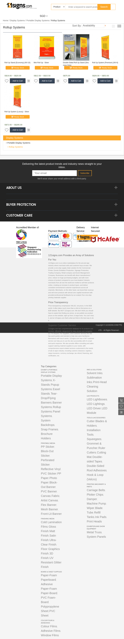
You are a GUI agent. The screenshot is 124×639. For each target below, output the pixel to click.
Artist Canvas (49, 500)
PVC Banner (49, 491)
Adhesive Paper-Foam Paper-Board (49, 589)
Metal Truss (94, 532)
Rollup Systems (15, 147)
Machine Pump (96, 503)
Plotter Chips (95, 494)
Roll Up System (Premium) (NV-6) (105, 63)
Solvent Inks (94, 373)
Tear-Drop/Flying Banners (49, 398)
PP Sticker (47, 446)
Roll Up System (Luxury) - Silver (16, 112)
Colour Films (49, 626)
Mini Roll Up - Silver (41, 63)
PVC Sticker (48, 473)
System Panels (96, 536)
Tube (90, 512)
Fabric (55, 495)
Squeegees (94, 439)
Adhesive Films (50, 630)
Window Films (50, 635)
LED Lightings (96, 403)
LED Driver (94, 408)
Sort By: (76, 25)
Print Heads (94, 521)
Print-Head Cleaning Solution (97, 386)
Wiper (90, 508)
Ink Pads (100, 517)
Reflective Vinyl (50, 469)
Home (5, 20)
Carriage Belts (96, 490)
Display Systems (17, 20)
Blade (99, 508)
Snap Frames (49, 429)
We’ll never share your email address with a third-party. (62, 178)
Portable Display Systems (37, 20)
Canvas (46, 495)
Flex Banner (48, 504)
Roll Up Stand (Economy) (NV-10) (17, 63)
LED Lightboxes (97, 399)
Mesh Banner (49, 509)
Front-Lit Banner (51, 513)
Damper (92, 499)
